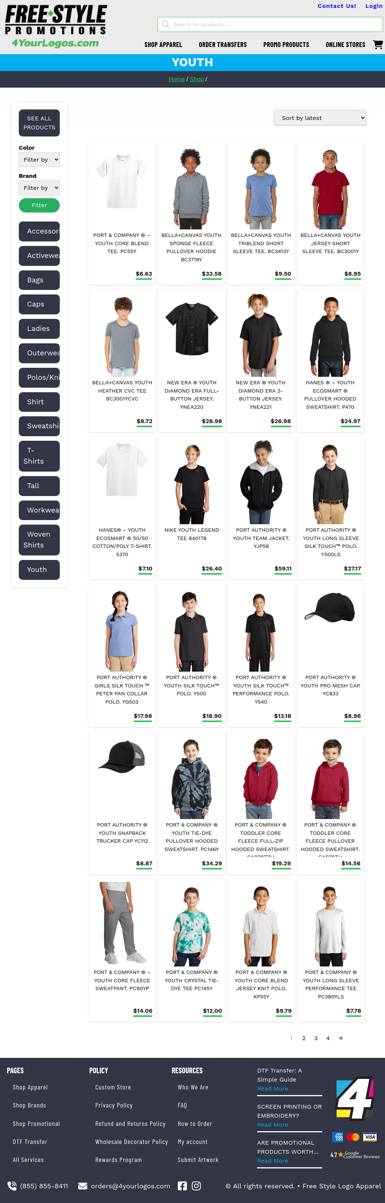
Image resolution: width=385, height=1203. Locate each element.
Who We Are (193, 1087)
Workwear (44, 510)
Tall (33, 485)
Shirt (35, 401)
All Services (28, 1159)
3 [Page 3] (316, 1038)
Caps (35, 304)
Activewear (46, 255)
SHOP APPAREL (163, 44)
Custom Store (113, 1087)
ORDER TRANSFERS (223, 44)
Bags (35, 280)
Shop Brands (29, 1105)
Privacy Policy (114, 1105)
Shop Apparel (30, 1087)
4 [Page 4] (328, 1038)
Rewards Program (118, 1159)
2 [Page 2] (304, 1038)
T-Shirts (33, 456)
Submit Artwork (198, 1159)
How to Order (195, 1123)
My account (193, 1141)
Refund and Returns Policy (130, 1123)
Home (177, 79)
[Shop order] (320, 117)
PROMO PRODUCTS (286, 44)
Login (374, 5)
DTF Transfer (30, 1141)
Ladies (38, 328)
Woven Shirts (36, 539)
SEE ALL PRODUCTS (39, 123)
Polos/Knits (47, 377)
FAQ (182, 1105)
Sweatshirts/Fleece (61, 426)
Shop (197, 79)
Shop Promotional (36, 1123)
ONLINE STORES (345, 44)
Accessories (48, 231)
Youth (37, 569)
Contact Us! (337, 5)
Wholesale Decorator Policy (131, 1141)
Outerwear (45, 353)
